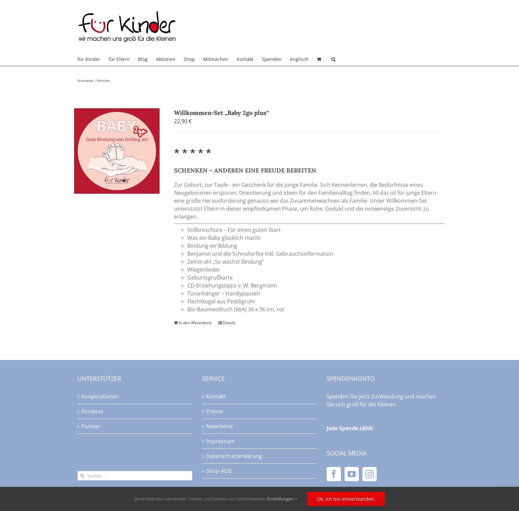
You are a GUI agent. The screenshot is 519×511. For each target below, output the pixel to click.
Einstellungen (282, 499)
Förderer (92, 411)
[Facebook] (334, 474)
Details (229, 323)
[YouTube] (352, 474)
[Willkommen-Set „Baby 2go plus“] (117, 151)
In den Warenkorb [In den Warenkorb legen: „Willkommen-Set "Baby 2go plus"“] (195, 323)
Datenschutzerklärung (234, 456)
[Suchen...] (134, 476)
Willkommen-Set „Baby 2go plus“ (221, 113)
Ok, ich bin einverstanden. (346, 499)
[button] (333, 59)
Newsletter (219, 426)
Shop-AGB (218, 471)
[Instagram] (369, 474)
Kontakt (216, 396)
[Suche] (82, 476)
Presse (214, 411)
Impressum (220, 441)
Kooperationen (100, 396)
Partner (91, 426)
